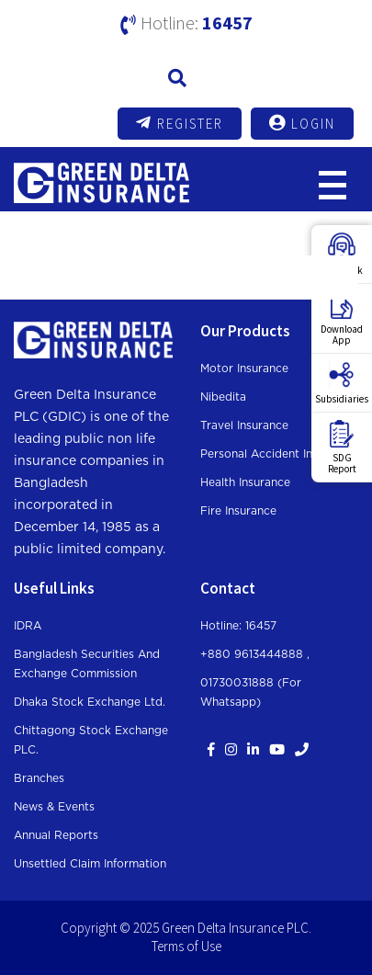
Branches (39, 778)
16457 (227, 22)
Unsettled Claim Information (90, 863)
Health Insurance (245, 482)
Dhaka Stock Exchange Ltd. (89, 702)
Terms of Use (186, 946)
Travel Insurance (244, 425)
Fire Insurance (238, 510)
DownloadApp (342, 318)
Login (302, 123)
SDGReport (342, 447)
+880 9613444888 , (255, 654)
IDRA (27, 625)
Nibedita (223, 396)
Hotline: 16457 (238, 625)
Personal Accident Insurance (277, 453)
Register (179, 123)
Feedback (342, 254)
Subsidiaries (341, 383)
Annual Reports (56, 835)
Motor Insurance (244, 368)
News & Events (54, 806)
